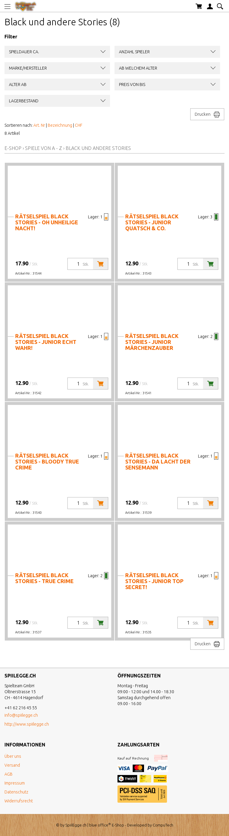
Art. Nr (39, 125)
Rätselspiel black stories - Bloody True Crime (47, 461)
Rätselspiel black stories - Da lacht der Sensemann (158, 461)
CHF (78, 125)
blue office (100, 825)
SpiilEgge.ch (75, 825)
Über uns (12, 756)
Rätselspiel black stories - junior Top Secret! (154, 581)
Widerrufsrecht (18, 801)
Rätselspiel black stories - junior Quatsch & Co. (152, 222)
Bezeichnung (60, 125)
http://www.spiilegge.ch (26, 724)
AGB (8, 774)
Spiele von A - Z (43, 148)
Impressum (14, 783)
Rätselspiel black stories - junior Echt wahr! (45, 342)
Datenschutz (16, 792)
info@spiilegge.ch (21, 715)
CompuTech (163, 825)
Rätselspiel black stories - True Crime (44, 578)
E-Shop (12, 148)
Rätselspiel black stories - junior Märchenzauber (152, 342)
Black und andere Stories (98, 148)
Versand (12, 765)
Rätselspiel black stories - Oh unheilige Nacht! (46, 222)
